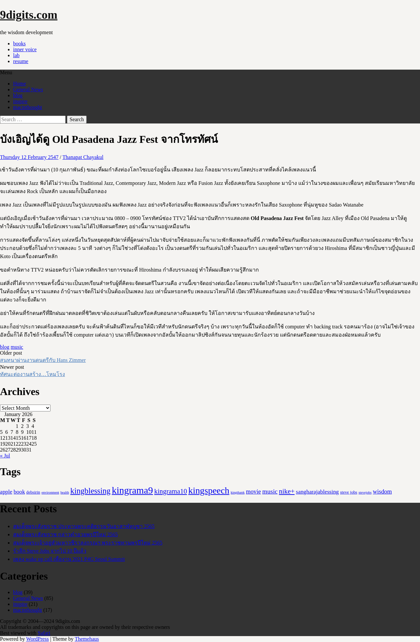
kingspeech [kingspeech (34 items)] (208, 490)
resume (20, 61)
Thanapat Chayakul (82, 157)
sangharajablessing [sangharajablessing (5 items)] (317, 492)
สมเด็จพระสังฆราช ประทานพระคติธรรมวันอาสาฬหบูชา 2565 (84, 526)
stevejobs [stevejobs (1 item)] (365, 492)
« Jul (5, 455)
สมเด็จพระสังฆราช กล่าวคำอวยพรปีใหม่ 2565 (65, 534)
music (16, 347)
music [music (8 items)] (270, 491)
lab (16, 55)
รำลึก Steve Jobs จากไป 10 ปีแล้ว (49, 551)
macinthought (27, 107)
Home (19, 83)
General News (28, 89)
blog (17, 95)
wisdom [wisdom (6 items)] (382, 491)
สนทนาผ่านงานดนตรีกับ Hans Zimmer (43, 360)
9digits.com (28, 14)
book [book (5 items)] (19, 492)
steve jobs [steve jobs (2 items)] (348, 492)
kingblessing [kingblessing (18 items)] (90, 490)
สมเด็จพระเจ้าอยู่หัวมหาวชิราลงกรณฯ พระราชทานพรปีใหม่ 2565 (87, 542)
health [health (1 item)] (64, 492)
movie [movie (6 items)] (253, 491)
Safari (44, 633)
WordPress (37, 639)
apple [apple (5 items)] (6, 492)
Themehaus (87, 639)
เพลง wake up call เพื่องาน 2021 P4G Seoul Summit (69, 559)
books (19, 43)
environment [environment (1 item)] (50, 492)
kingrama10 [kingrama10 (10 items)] (170, 491)
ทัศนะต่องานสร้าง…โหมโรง (32, 374)
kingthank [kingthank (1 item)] (238, 492)
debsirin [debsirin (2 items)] (33, 492)
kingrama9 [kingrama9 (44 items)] (132, 490)
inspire (20, 101)
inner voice (25, 49)
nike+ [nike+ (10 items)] (287, 491)
